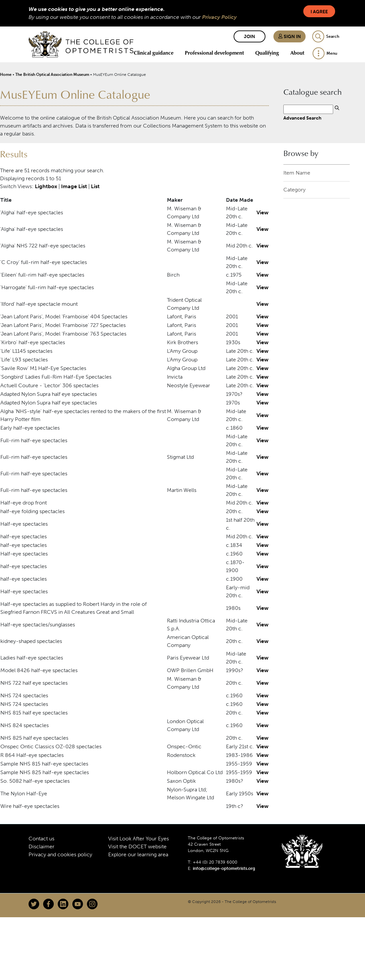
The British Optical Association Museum (52, 74)
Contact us (41, 838)
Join (249, 36)
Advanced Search (302, 118)
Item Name (296, 173)
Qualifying (267, 52)
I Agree (319, 12)
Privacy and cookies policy (60, 854)
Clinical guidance (154, 52)
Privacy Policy (219, 17)
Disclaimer (41, 846)
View (262, 212)
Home (6, 74)
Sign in (289, 36)
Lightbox (46, 186)
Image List (74, 186)
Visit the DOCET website (137, 846)
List (95, 186)
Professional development (214, 52)
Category (294, 189)
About (297, 52)
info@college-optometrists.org (224, 868)
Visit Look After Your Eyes (138, 838)
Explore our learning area (138, 854)
